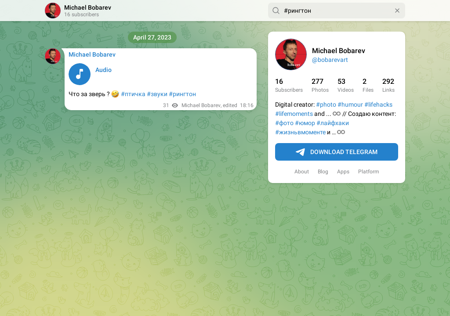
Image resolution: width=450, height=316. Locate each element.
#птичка (133, 93)
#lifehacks (378, 104)
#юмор (305, 122)
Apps (343, 172)
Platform (368, 172)
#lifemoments (294, 113)
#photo (326, 104)
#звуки (157, 93)
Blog (323, 172)
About (301, 172)
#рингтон (182, 93)
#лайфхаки (332, 122)
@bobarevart (330, 59)
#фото (284, 122)
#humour (350, 104)
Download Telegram (336, 152)
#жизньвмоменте (300, 132)
